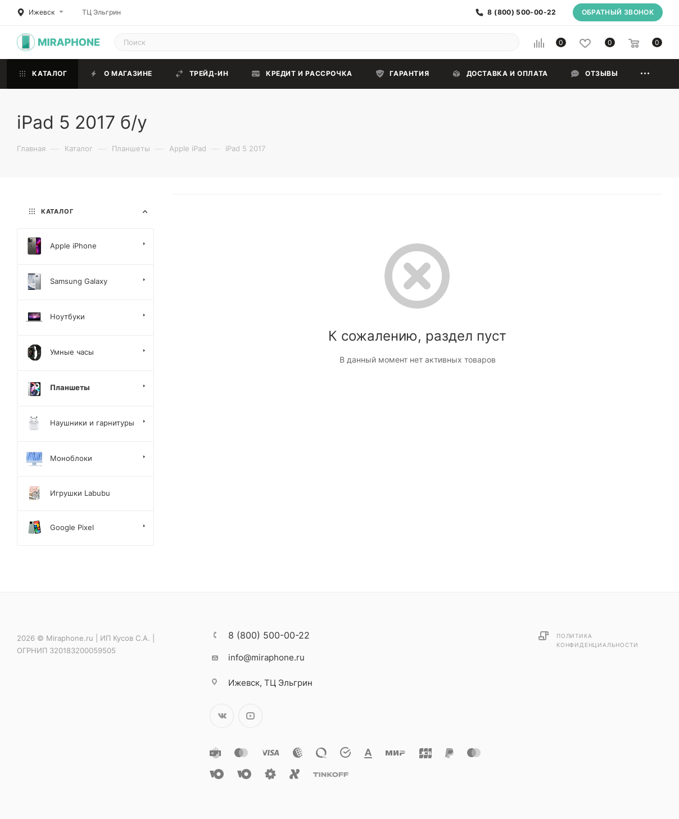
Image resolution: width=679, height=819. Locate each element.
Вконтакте (222, 716)
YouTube (250, 716)
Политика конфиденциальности (597, 640)
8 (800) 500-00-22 (521, 12)
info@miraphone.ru (266, 657)
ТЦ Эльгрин (101, 12)
